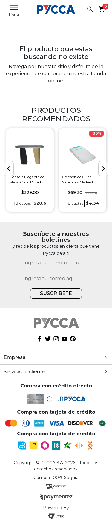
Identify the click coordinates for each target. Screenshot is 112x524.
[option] (30, 170)
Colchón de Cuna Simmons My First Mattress (77, 182)
